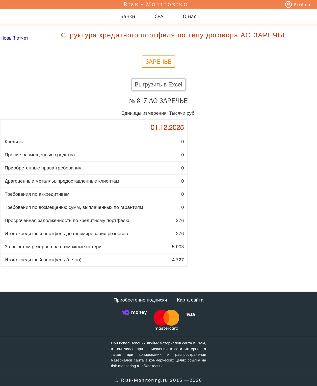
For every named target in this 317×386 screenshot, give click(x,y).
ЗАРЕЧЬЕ (158, 61)
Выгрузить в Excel (158, 84)
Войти (302, 5)
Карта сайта (190, 300)
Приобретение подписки (140, 300)
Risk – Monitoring (156, 4)
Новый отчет (14, 38)
